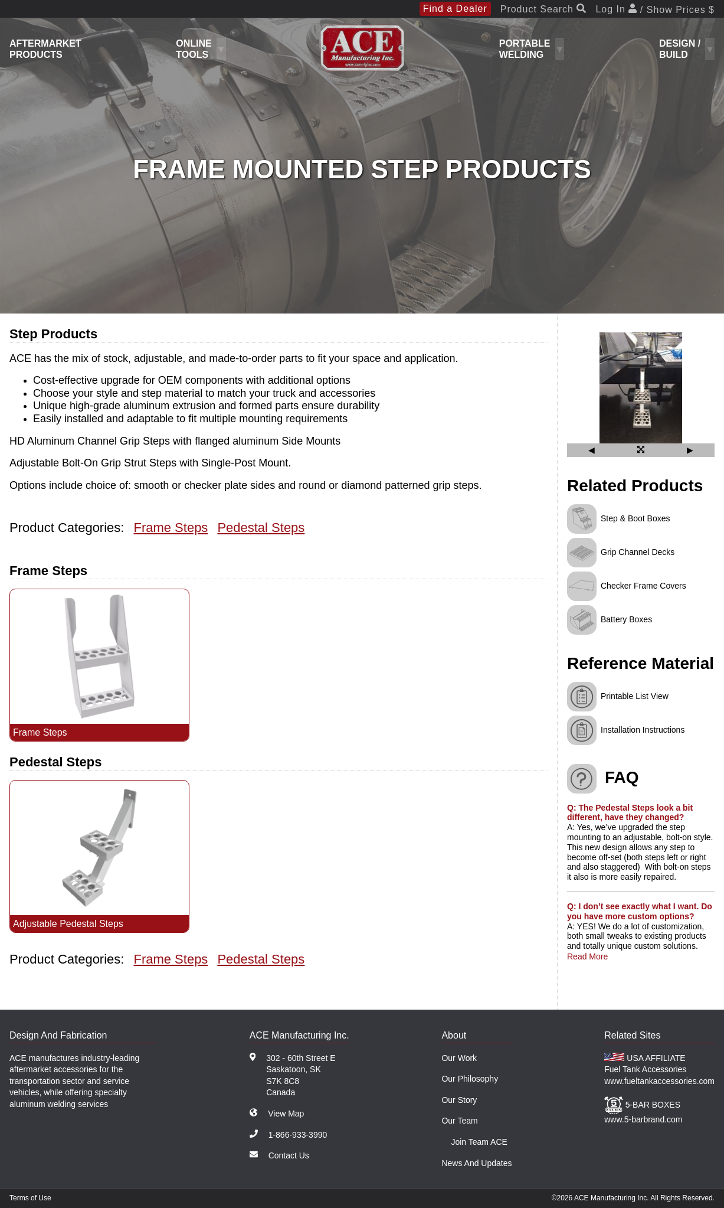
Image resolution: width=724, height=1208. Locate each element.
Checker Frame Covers (643, 585)
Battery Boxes (626, 619)
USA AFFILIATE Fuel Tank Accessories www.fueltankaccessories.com (659, 1069)
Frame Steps (170, 527)
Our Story (459, 1100)
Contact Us (288, 1155)
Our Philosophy (469, 1078)
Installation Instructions (642, 729)
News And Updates (476, 1163)
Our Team (459, 1120)
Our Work (459, 1058)
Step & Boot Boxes (635, 518)
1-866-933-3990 (297, 1135)
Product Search (543, 9)
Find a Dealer (455, 9)
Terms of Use (30, 1198)
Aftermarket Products (45, 49)
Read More (587, 956)
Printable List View (635, 695)
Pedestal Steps (260, 527)
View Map (286, 1113)
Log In (655, 9)
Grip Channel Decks (637, 552)
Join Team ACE (479, 1142)
